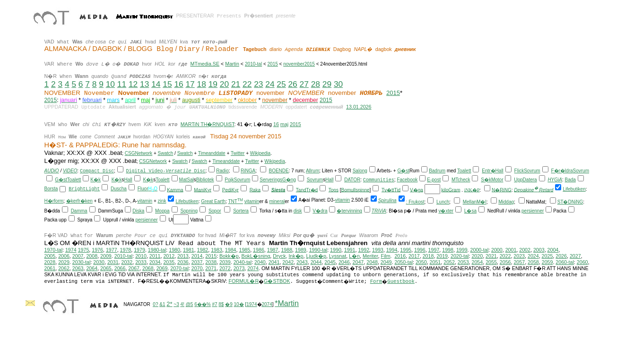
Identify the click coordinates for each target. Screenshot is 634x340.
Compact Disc (97, 171)
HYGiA (554, 179)
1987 (272, 250)
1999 (462, 250)
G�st (403, 170)
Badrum (437, 170)
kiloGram (450, 189)
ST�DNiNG (570, 201)
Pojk (229, 179)
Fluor (143, 188)
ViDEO (70, 170)
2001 (511, 250)
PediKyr (230, 189)
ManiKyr (202, 189)
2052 (449, 262)
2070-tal (179, 268)
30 (338, 84)
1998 (447, 250)
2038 (211, 262)
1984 (230, 250)
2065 (106, 268)
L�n (354, 256)
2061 (50, 268)
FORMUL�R (243, 281)
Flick (519, 170)
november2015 (299, 64)
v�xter (445, 210)
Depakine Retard (533, 189)
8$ (221, 304)
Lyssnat (337, 256)
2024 (533, 256)
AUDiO (51, 170)
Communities (378, 180)
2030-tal (81, 262)
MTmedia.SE (204, 64)
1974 (71, 250)
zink (162, 201)
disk (298, 210)
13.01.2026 (358, 107)
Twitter (237, 153)
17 (189, 84)
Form (376, 281)
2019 (442, 256)
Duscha (119, 188)
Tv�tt (388, 189)
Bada (570, 179)
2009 (106, 256)
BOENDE (279, 170)
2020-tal (460, 256)
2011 (155, 256)
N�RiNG (502, 189)
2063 (78, 268)
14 (155, 84)
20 (224, 84)
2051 (435, 262)
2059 (547, 262)
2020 (477, 256)
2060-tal (565, 262)
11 (121, 84)
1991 (350, 250)
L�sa (470, 210)
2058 (533, 262)
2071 (211, 268)
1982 (202, 250)
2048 (372, 262)
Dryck (279, 256)
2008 (91, 256)
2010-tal (253, 64)
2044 (316, 262)
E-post (434, 179)
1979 (139, 250)
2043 (302, 262)
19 (212, 84)
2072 (225, 268)
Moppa (162, 210)
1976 (97, 250)
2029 (63, 262)
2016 (400, 256)
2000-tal (479, 250)
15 (167, 84)
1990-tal (318, 250)
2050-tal (404, 262)
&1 (162, 304)
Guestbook (401, 281)
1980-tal (157, 250)
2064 (91, 268)
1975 (83, 250)
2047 (358, 262)
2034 (155, 262)
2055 (491, 262)
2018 (428, 256)
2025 (547, 256)
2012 (168, 256)
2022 (505, 256)
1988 (286, 250)
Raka (255, 189)
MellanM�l (474, 201)
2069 (162, 268)
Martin (232, 64)
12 (133, 84)
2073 (239, 268)
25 (281, 84)
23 (258, 84)
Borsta (51, 188)
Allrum (312, 170)
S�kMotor (492, 179)
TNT (235, 201)
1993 (377, 250)
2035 (168, 262)
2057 (519, 262)
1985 (244, 250)
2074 (253, 268)
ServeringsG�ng (278, 179)
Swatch (166, 153)
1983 (216, 250)
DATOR (352, 179)
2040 (260, 262)
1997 (434, 250)
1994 (392, 250)
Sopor (214, 210)
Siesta (278, 189)
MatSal (186, 179)
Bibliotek (205, 179)
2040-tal (243, 262)
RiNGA (248, 170)
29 (326, 84)
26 (292, 84)
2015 (273, 64)
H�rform (54, 201)
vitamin (145, 201)
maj (284, 124)
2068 (148, 268)
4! (182, 304)
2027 (575, 256)
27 (304, 84)
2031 (113, 262)
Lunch (442, 201)
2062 (63, 268)
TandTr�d (307, 189)
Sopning (189, 210)
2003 (539, 250)
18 (201, 84)
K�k (95, 179)
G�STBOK (277, 281)
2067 (133, 268)
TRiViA (379, 210)
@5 (189, 304)
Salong (360, 170)
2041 (274, 262)
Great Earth (213, 201)
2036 (183, 262)
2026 (561, 256)
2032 (127, 262)
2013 (183, 256)
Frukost (416, 201)
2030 (98, 262)
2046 (344, 262)
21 (235, 84)
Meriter (370, 256)
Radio (222, 170)
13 (144, 84)
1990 (335, 250)
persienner (532, 210)
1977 (111, 250)
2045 (330, 262)
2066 (120, 268)
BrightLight (84, 189)
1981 (188, 250)
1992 (363, 250)
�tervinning (349, 210)
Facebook (407, 179)
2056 (505, 262)
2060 (582, 262)
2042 (288, 262)
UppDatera (525, 179)
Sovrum (532, 170)
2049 (386, 262)
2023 (519, 256)
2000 (497, 250)
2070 (197, 268)
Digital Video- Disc (166, 171)
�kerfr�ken (79, 201)
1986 (258, 250)
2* (169, 303)
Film (385, 256)
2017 (414, 256)
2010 (141, 256)
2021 (491, 256)
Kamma (175, 189)
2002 (524, 250)
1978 (125, 250)
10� (239, 304)
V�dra (320, 210)
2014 (197, 256)
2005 (50, 256)
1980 (174, 250)
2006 (63, 256)
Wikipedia (260, 153)
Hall (499, 170)
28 (315, 84)
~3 (176, 304)
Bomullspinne (355, 189)
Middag (506, 201)
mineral (277, 201)
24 (269, 84)
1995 (405, 250)
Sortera (241, 210)
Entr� (488, 170)
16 (178, 84)
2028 (50, 262)
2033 (141, 262)
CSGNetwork (138, 153)
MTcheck (461, 179)
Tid (397, 189)
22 (247, 84)
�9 (229, 304)
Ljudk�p (316, 256)
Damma (79, 210)
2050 (421, 262)
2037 (197, 262)
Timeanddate (212, 153)
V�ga (416, 189)
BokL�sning (256, 256)
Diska (138, 210)
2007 (78, 256)
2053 (463, 262)
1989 (300, 250)
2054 (477, 262)
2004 (553, 250)
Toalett (464, 170)
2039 (225, 262)
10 (110, 84)
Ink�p (295, 256)
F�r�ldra (562, 170)
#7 (214, 304)
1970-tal (53, 250)
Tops (334, 189)
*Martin (287, 303)
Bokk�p (229, 256)
